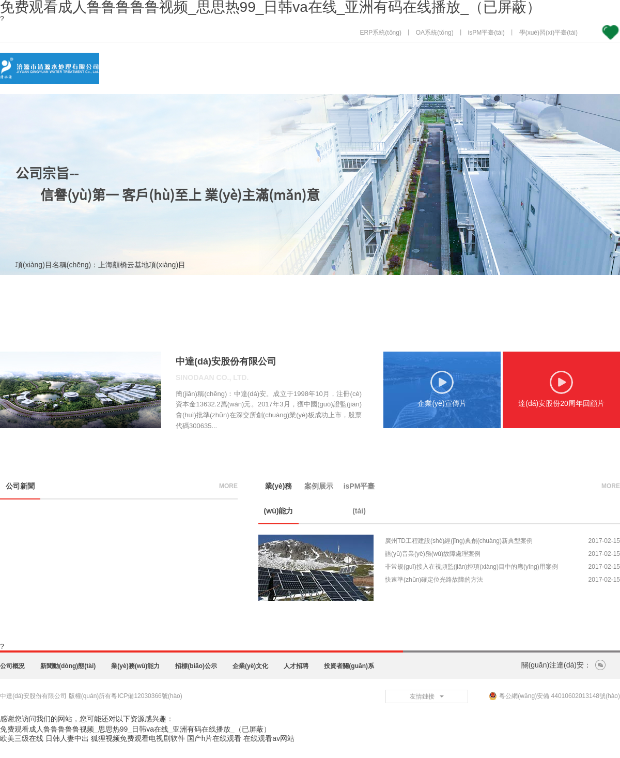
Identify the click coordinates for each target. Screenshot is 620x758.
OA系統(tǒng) (435, 32)
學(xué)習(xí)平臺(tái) (548, 32)
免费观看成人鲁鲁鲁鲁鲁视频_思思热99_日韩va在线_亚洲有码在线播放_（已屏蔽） (135, 729)
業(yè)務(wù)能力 (278, 498)
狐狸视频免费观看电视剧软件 (138, 738)
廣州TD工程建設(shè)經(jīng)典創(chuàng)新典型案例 (459, 540)
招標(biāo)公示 (196, 666)
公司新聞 (20, 486)
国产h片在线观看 (214, 738)
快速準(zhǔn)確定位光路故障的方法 (434, 579)
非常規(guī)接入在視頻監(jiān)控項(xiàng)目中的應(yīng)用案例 (471, 566)
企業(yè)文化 (250, 666)
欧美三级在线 (21, 738)
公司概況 (12, 666)
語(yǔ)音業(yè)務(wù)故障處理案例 (433, 553)
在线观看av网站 (269, 738)
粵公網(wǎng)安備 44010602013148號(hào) (554, 696)
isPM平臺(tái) (486, 32)
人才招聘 (296, 666)
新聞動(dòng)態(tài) (68, 666)
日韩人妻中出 (67, 738)
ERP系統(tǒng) (380, 32)
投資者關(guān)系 (349, 666)
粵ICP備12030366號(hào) (146, 696)
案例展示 (318, 486)
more (228, 486)
